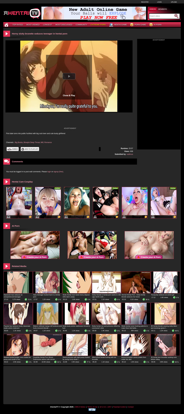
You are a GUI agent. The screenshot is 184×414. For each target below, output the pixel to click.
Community (81, 25)
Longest (47, 25)
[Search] (161, 16)
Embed (12, 149)
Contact (131, 407)
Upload (174, 2)
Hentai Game (118, 25)
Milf (42, 142)
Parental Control (119, 407)
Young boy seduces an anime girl (162, 295)
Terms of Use (92, 407)
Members (162, 9)
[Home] (6, 25)
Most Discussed (63, 25)
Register (144, 2)
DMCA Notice (80, 407)
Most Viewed (33, 25)
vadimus (130, 154)
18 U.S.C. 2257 (105, 407)
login (49, 172)
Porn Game (138, 25)
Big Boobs (19, 142)
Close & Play (69, 95)
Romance (48, 142)
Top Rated (18, 25)
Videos (152, 9)
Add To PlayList (30, 149)
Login (159, 2)
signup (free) (58, 172)
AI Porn (155, 25)
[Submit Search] (176, 16)
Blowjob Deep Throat (32, 142)
